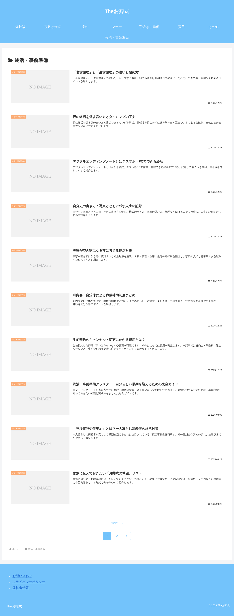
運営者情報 (20, 588)
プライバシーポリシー (28, 582)
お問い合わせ (22, 576)
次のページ (117, 523)
